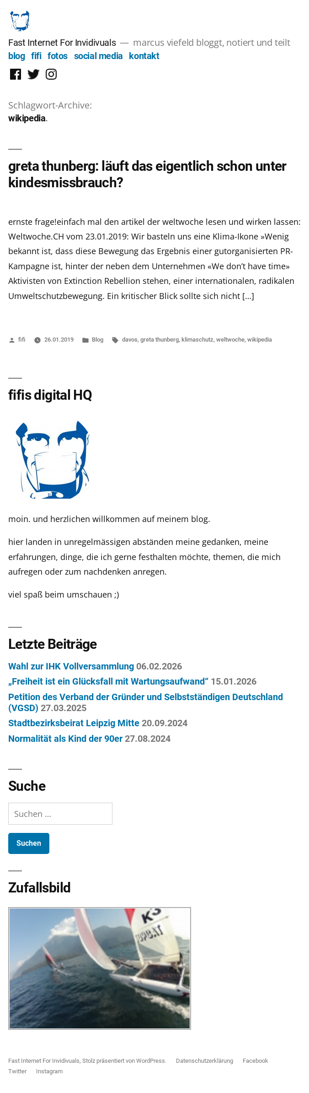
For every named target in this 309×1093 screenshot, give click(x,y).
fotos (58, 55)
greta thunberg (159, 339)
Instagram (49, 1071)
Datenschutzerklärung (204, 1060)
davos (130, 339)
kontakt (144, 55)
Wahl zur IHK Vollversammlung (71, 666)
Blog (97, 339)
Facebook (255, 1060)
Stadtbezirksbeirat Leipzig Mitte (73, 723)
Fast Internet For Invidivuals (62, 42)
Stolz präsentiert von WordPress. (125, 1060)
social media (98, 55)
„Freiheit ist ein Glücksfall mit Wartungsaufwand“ (108, 681)
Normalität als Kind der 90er (65, 738)
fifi (36, 55)
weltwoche (230, 339)
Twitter (17, 1071)
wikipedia (259, 339)
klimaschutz (197, 339)
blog (16, 55)
